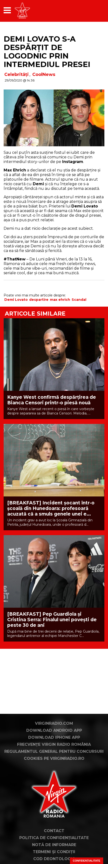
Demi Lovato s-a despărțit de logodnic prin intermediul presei (47, 51)
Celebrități (16, 74)
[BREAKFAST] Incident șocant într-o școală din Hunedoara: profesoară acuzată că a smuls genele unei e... (50, 508)
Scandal (79, 299)
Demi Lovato (16, 299)
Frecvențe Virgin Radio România (54, 744)
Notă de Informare (54, 844)
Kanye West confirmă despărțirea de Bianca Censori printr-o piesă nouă (51, 400)
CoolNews (43, 74)
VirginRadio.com (54, 723)
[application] (92, 10)
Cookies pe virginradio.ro (54, 758)
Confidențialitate (86, 860)
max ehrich (60, 299)
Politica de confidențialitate (54, 837)
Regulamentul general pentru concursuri (54, 751)
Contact (54, 830)
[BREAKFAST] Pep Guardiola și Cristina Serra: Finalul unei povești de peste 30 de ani (52, 619)
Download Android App (54, 730)
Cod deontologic (54, 859)
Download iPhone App (54, 737)
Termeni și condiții (54, 851)
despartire (38, 299)
